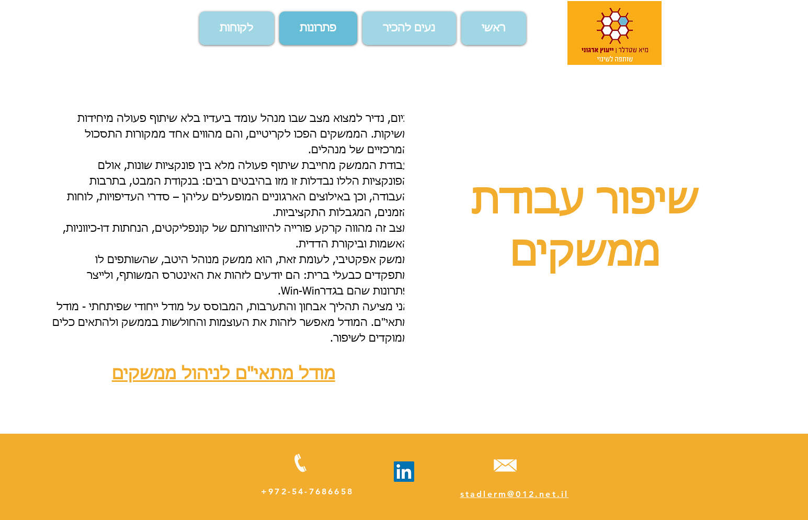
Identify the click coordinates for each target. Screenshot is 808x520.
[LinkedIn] (404, 471)
